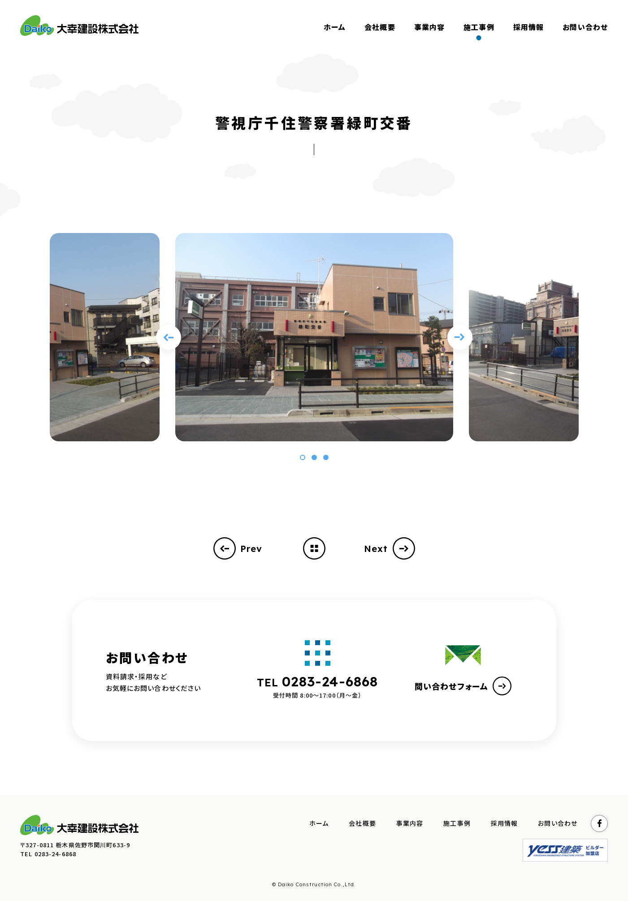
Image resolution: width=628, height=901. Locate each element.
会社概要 (362, 823)
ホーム (319, 823)
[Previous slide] (168, 337)
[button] (302, 457)
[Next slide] (459, 337)
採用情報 (504, 823)
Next (389, 548)
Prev (238, 548)
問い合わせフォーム (463, 686)
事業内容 (410, 823)
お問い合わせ (557, 823)
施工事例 (457, 823)
